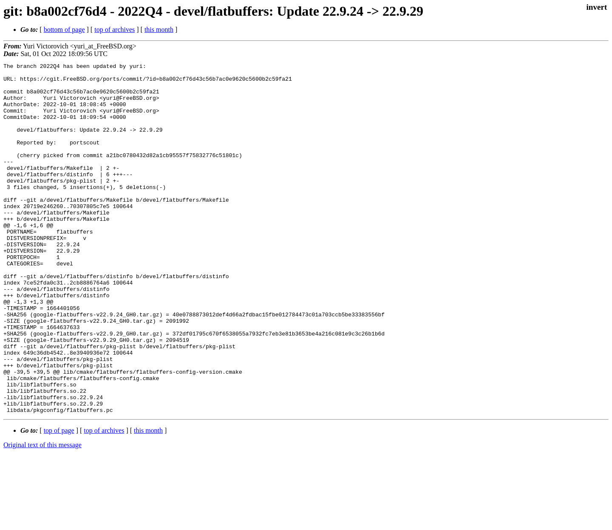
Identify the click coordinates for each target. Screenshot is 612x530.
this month (158, 29)
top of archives (114, 29)
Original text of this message (42, 515)
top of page (59, 500)
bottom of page (64, 29)
